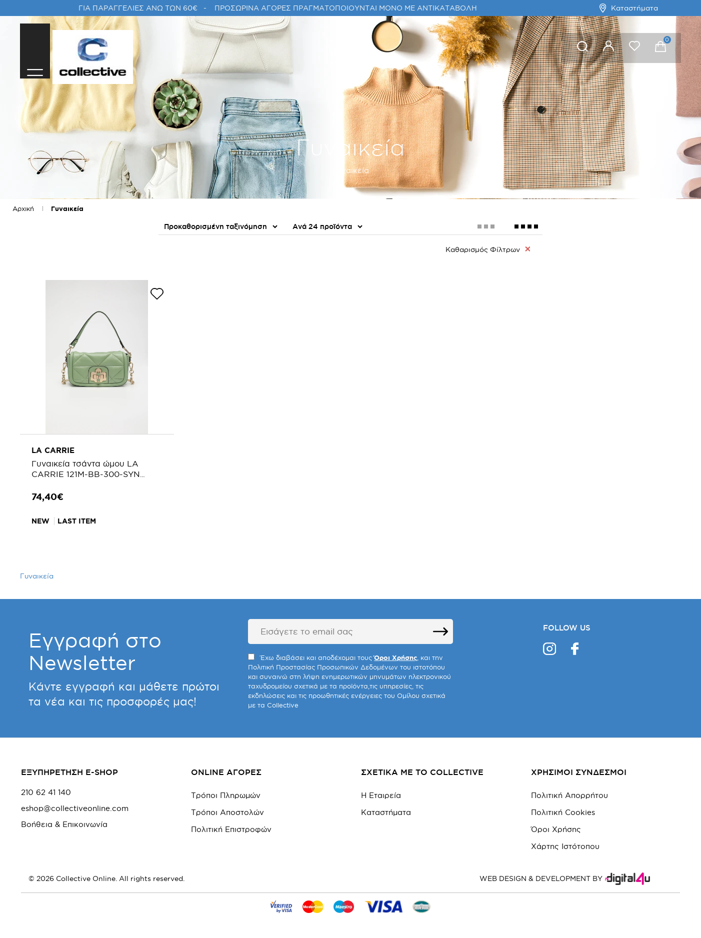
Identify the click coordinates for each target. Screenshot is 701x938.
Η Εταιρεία (381, 790)
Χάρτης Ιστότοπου (565, 841)
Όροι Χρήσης (556, 824)
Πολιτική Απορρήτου (569, 790)
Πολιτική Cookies (563, 807)
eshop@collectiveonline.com (74, 804)
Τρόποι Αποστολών (227, 807)
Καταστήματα (629, 8)
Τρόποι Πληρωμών (225, 790)
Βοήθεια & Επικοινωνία (64, 820)
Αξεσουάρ (184, 276)
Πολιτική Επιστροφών (231, 824)
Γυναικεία (67, 208)
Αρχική (23, 208)
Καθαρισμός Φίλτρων (488, 249)
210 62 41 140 (46, 788)
